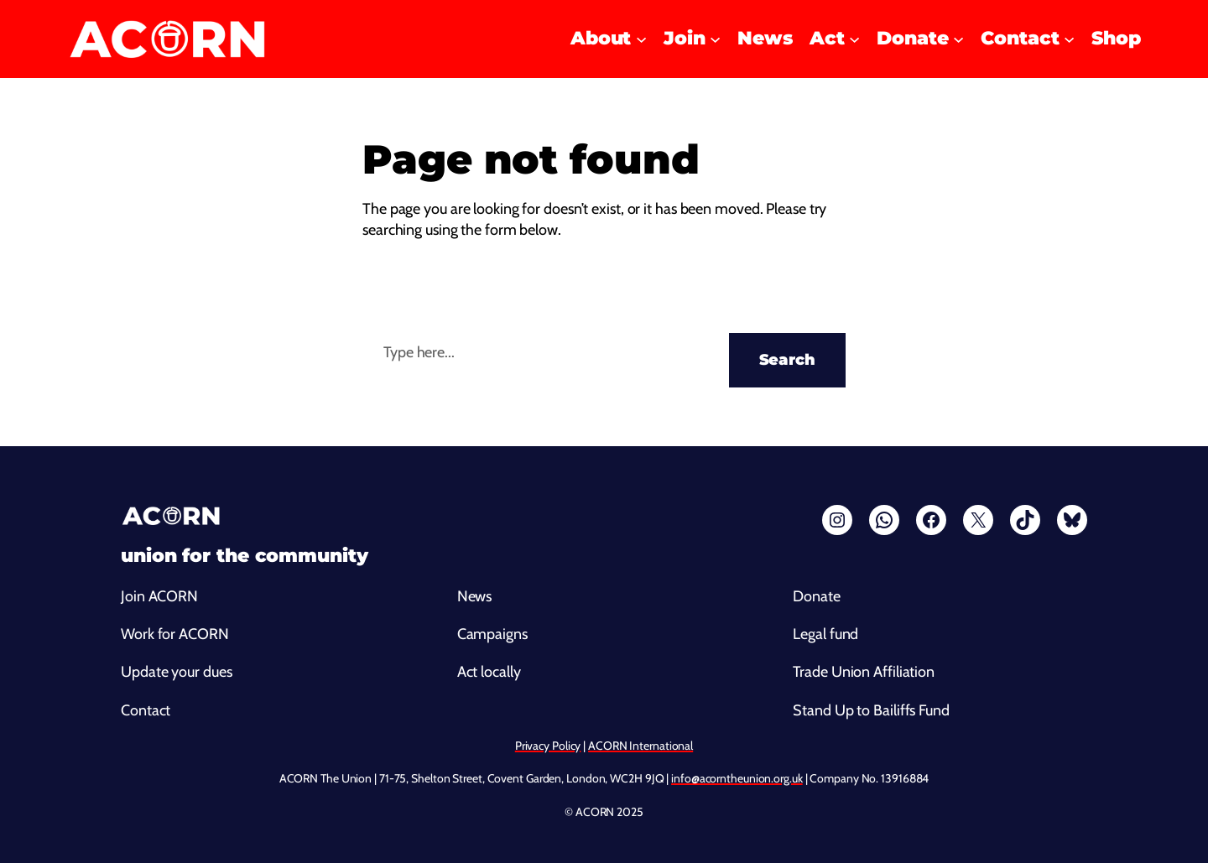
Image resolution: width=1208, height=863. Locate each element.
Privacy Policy (548, 745)
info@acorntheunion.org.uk (737, 778)
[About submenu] (641, 39)
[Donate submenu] (958, 39)
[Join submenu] (715, 39)
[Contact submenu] (1069, 39)
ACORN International (640, 745)
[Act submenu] (854, 39)
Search (787, 360)
